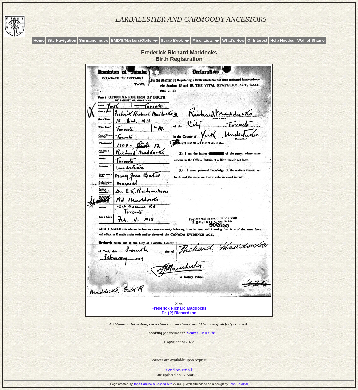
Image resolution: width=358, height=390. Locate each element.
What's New (233, 40)
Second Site (164, 384)
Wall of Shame (311, 40)
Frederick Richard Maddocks (179, 308)
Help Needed (282, 40)
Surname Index (93, 40)
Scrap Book (172, 40)
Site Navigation (61, 40)
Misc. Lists (202, 40)
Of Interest (257, 40)
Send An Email (179, 369)
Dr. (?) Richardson (179, 313)
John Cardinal (238, 384)
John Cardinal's (144, 384)
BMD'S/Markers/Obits (131, 40)
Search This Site (201, 333)
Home (39, 40)
